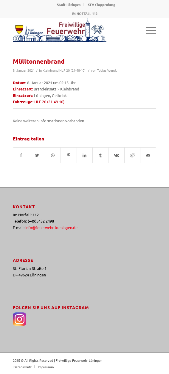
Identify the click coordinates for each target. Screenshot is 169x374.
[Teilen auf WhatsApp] (53, 155)
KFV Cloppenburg (101, 4)
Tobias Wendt (107, 70)
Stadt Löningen (68, 4)
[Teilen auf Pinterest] (68, 155)
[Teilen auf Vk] (116, 155)
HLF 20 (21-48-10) (72, 70)
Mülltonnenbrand (39, 61)
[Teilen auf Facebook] (21, 155)
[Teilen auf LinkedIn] (84, 155)
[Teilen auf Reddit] (132, 155)
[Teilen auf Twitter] (37, 155)
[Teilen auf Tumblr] (100, 155)
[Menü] (148, 30)
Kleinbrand (50, 70)
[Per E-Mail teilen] (148, 155)
